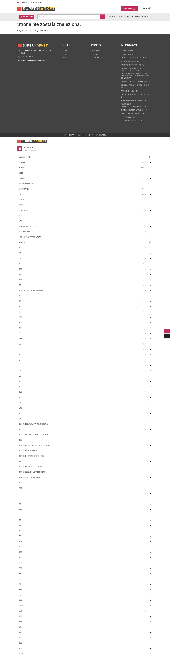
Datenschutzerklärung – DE (134, 112)
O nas (122, 17)
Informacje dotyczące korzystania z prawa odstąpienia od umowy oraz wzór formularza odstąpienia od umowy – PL (136, 73)
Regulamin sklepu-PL (130, 61)
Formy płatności (129, 51)
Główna (113, 17)
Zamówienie (97, 58)
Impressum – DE (128, 119)
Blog (137, 17)
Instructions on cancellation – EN (135, 98)
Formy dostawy (128, 54)
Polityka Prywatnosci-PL (133, 65)
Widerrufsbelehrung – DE (133, 116)
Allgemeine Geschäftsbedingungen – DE (134, 107)
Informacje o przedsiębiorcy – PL (135, 82)
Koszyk (95, 54)
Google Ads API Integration (134, 58)
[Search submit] (102, 16)
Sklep (130, 17)
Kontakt (146, 17)
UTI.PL (103, 137)
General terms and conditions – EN (135, 88)
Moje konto (97, 51)
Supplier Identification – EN (134, 103)
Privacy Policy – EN (130, 93)
